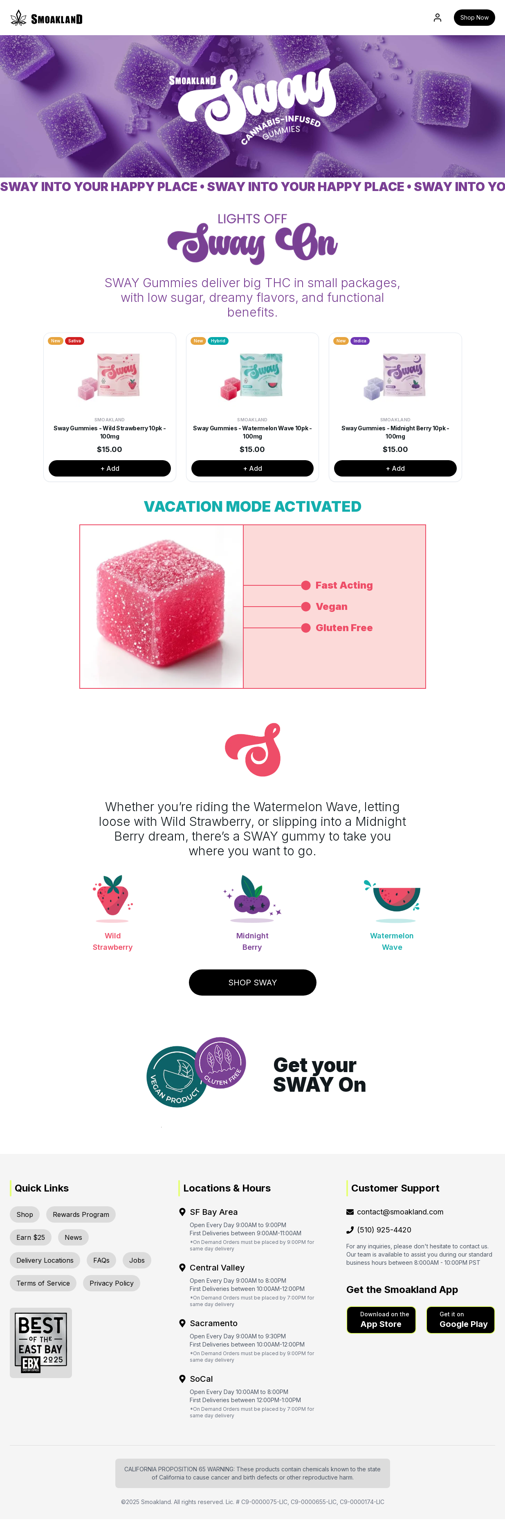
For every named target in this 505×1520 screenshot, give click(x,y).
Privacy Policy (112, 1284)
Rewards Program (81, 1215)
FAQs (101, 1261)
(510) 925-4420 (378, 1230)
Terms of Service (43, 1284)
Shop (24, 1215)
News (73, 1238)
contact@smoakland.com (395, 1212)
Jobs (137, 1261)
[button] (381, 1321)
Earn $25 (30, 1238)
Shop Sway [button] (252, 983)
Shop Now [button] (474, 17)
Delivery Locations (45, 1261)
